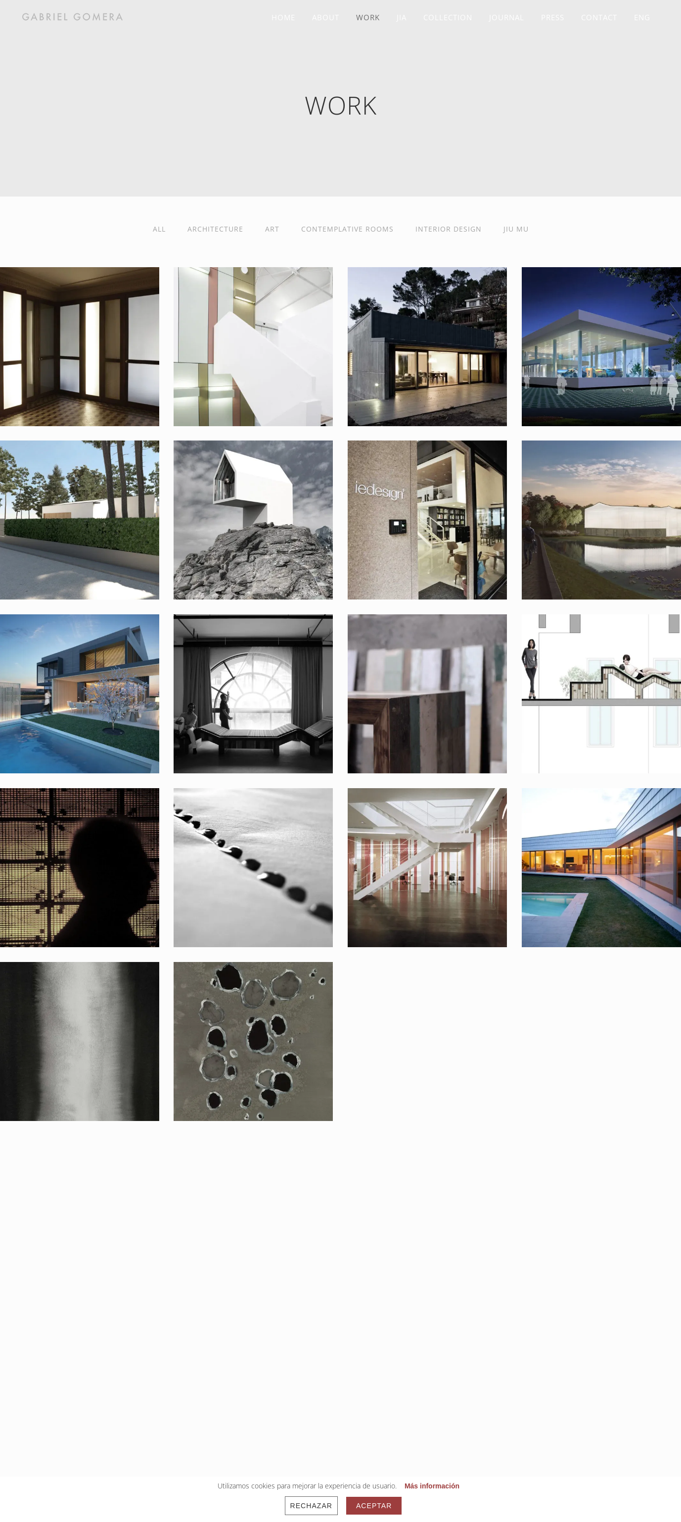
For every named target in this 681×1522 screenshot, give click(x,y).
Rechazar (311, 1506)
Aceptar (374, 1506)
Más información (432, 1486)
